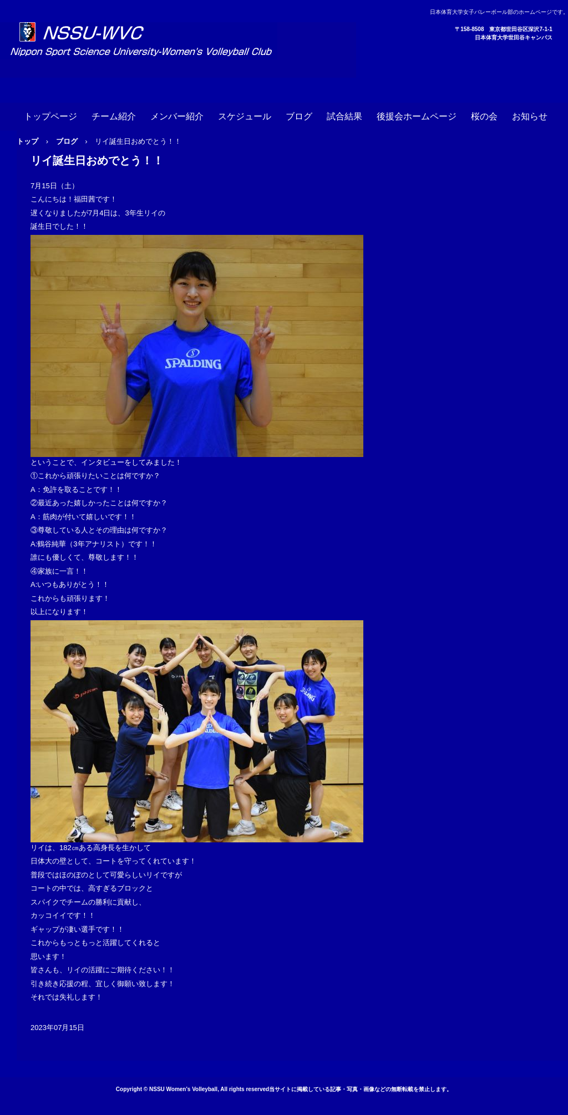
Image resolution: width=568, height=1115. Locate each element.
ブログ (299, 116)
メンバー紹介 (177, 116)
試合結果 (344, 116)
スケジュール (244, 116)
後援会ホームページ (417, 116)
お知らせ (529, 116)
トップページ (50, 116)
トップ (27, 141)
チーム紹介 (114, 116)
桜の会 (484, 116)
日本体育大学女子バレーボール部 (178, 50)
